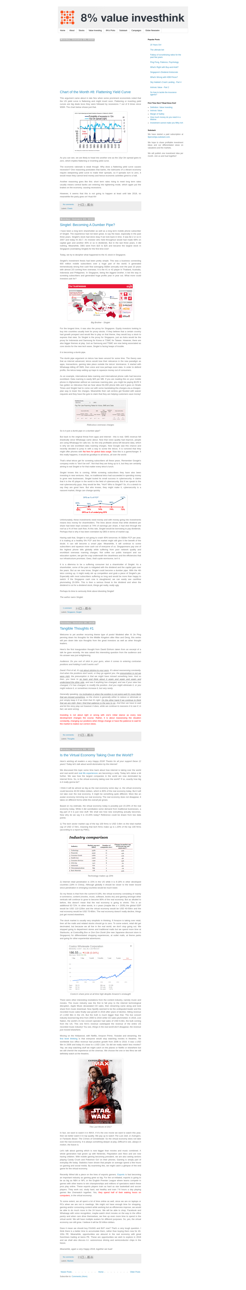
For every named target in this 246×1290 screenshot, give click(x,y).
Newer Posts (66, 1272)
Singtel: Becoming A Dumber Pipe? (87, 225)
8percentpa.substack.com (159, 137)
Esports (121, 1174)
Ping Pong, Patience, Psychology (164, 62)
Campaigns (136, 30)
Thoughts (71, 739)
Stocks (81, 30)
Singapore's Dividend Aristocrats (164, 72)
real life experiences (88, 773)
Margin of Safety (157, 114)
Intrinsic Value (156, 110)
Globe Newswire (152, 30)
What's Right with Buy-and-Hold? (164, 67)
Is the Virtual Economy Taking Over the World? (96, 755)
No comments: (69, 204)
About (71, 30)
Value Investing (95, 30)
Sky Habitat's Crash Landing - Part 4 (165, 82)
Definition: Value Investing (161, 107)
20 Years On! (155, 45)
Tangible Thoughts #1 (77, 628)
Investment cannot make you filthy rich (166, 123)
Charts (69, 208)
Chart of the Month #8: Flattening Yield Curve (95, 92)
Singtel (78, 612)
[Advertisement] (100, 64)
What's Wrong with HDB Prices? (164, 77)
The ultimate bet (157, 50)
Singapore (71, 612)
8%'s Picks (110, 30)
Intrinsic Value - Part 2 (159, 87)
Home (62, 30)
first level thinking (68, 1038)
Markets (70, 1261)
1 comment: (67, 608)
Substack (123, 30)
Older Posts (135, 1272)
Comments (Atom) (79, 1276)
